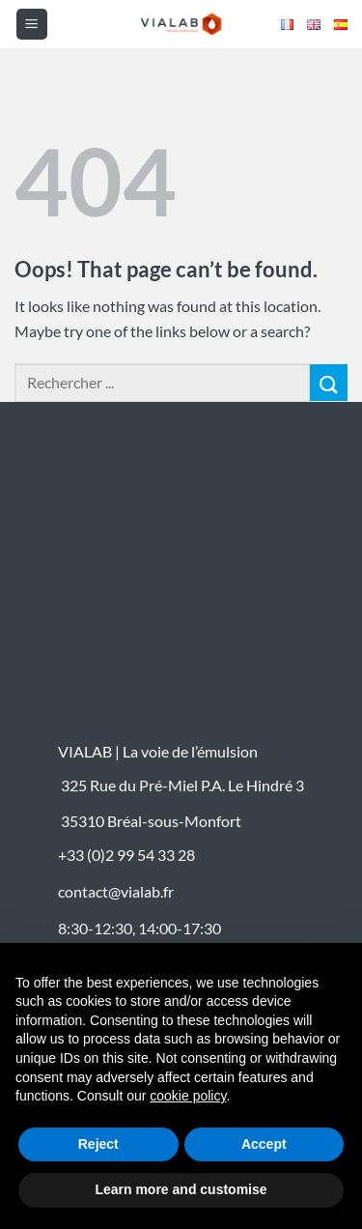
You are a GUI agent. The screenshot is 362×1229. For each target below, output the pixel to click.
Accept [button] (264, 1144)
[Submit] (329, 383)
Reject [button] (98, 1144)
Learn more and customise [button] (180, 1189)
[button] (31, 24)
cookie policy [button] (188, 1095)
